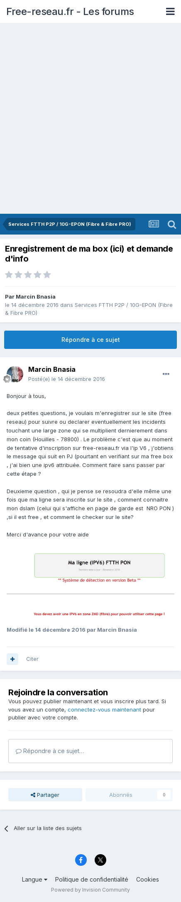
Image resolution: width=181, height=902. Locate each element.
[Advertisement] (90, 119)
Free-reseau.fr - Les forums (70, 11)
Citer (32, 658)
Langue (34, 879)
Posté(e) (66, 379)
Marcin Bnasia (36, 296)
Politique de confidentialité (91, 879)
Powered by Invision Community (90, 890)
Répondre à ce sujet (90, 339)
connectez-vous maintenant (104, 709)
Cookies (147, 879)
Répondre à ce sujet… (50, 750)
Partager (45, 794)
